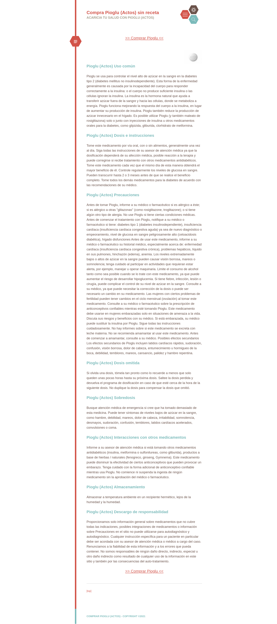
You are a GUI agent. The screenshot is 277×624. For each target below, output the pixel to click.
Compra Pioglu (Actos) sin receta (123, 12)
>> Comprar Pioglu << (144, 38)
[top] (89, 591)
